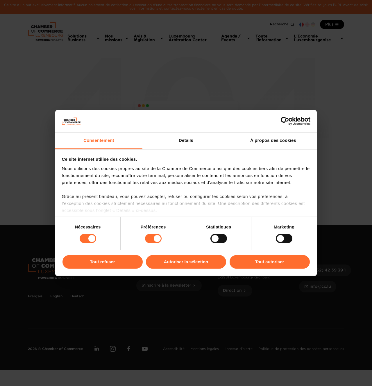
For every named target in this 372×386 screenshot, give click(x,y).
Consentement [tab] (98, 140)
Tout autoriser (269, 261)
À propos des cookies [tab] (273, 140)
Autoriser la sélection (186, 261)
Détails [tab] (186, 140)
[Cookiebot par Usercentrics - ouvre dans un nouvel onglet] (285, 121)
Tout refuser (102, 261)
